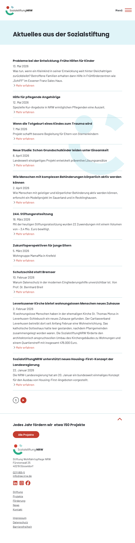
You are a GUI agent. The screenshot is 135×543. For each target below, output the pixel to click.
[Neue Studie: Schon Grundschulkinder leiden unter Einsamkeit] (23, 165)
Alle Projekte (26, 434)
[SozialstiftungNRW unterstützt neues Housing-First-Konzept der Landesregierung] (23, 385)
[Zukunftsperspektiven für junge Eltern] (23, 260)
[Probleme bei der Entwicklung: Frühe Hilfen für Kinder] (23, 85)
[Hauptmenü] (122, 10)
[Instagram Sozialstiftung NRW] (21, 484)
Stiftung (18, 492)
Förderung (19, 500)
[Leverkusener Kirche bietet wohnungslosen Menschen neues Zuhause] (23, 347)
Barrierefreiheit (22, 526)
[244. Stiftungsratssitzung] (23, 234)
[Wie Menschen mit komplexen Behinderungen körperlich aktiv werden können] (23, 202)
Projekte (18, 496)
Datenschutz (20, 522)
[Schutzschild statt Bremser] (23, 292)
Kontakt (17, 509)
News (16, 505)
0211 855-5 (19, 472)
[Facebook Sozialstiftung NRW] (28, 484)
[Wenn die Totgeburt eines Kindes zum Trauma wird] (23, 139)
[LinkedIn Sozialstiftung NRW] (15, 484)
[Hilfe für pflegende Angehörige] (23, 112)
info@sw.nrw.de (22, 476)
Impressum (19, 518)
